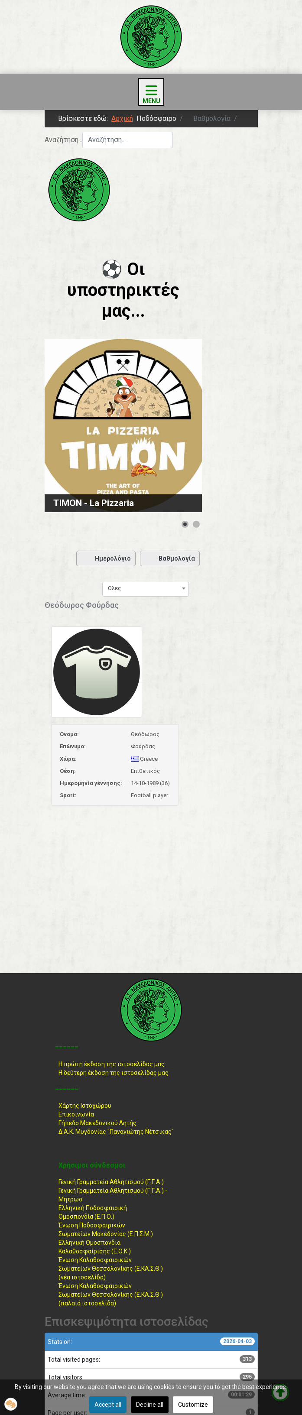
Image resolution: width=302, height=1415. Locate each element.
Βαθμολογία (170, 558)
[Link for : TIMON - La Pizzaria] (123, 425)
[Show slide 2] (196, 524)
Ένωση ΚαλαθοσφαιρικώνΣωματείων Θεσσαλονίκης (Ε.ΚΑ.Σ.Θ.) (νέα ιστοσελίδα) (110, 1268)
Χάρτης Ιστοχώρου (84, 1105)
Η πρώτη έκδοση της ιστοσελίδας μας (111, 1064)
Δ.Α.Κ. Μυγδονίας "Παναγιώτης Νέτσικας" (116, 1131)
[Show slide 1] (185, 524)
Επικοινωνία (76, 1114)
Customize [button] (193, 1404)
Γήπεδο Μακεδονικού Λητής (97, 1123)
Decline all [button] (149, 1404)
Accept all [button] (107, 1404)
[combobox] (127, 140)
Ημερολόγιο (106, 558)
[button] (10, 1404)
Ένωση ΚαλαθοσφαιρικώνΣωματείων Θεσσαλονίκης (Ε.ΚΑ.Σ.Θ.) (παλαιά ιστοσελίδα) (110, 1294)
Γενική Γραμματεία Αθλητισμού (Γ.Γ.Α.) (111, 1181)
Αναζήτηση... (63, 140)
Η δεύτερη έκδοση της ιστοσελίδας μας (113, 1072)
